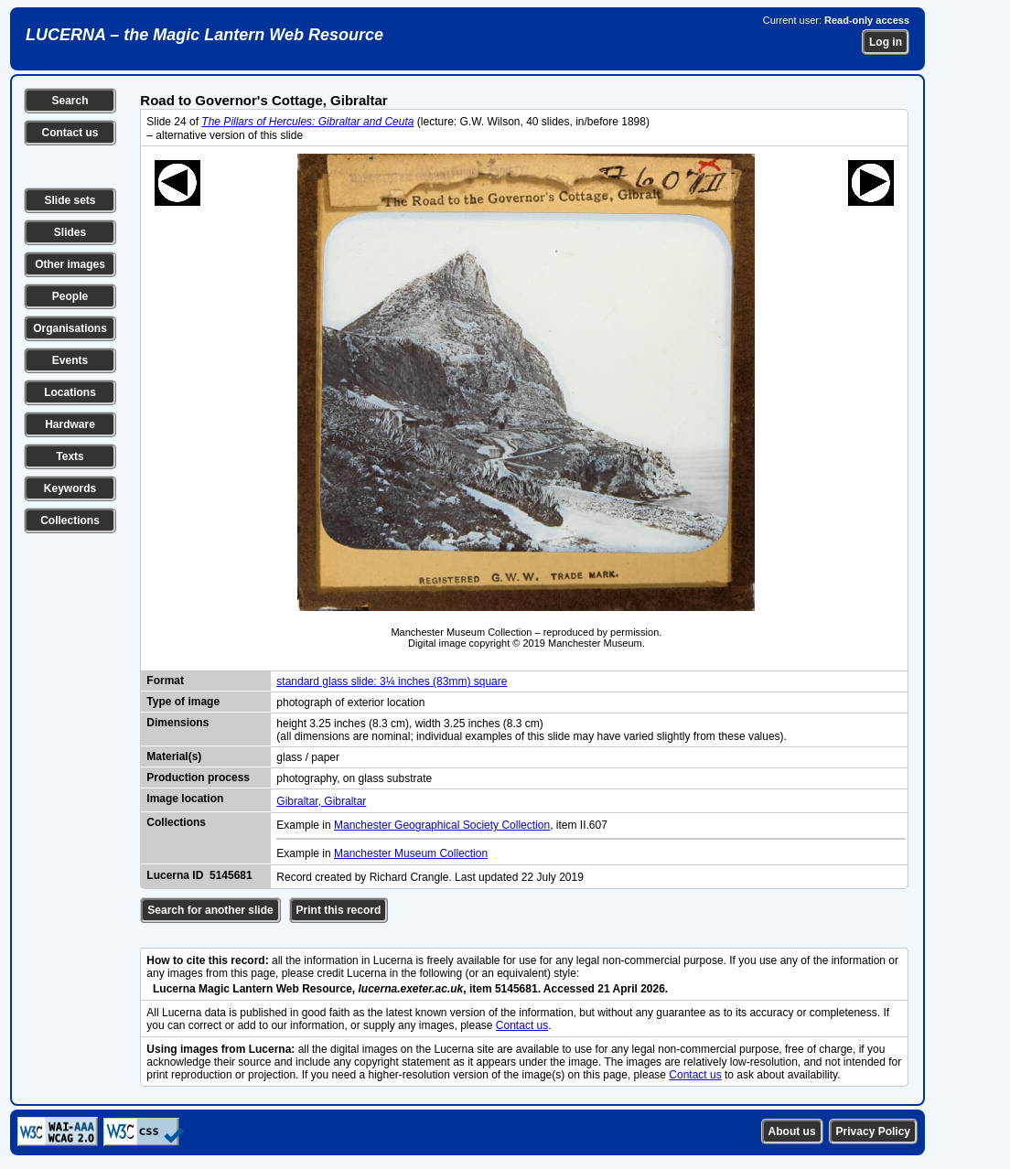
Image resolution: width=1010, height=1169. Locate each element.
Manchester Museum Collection (411, 853)
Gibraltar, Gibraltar (321, 801)
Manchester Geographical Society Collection (442, 825)
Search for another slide (210, 910)
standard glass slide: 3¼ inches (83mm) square (391, 681)
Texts (69, 456)
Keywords (70, 488)
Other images (70, 264)
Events (70, 360)
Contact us (69, 132)
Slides (70, 232)
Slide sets (69, 200)
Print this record (338, 910)
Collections (70, 520)
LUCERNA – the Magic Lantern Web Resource (204, 35)
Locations (70, 392)
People (70, 296)
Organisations (70, 328)
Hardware (70, 424)
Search (69, 100)
